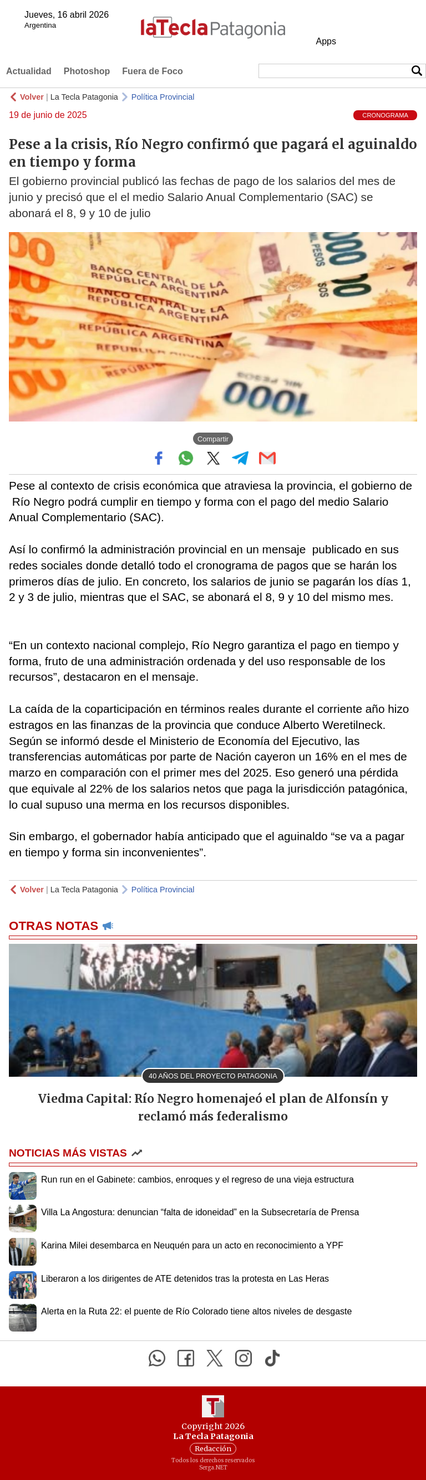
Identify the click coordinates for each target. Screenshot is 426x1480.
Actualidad (29, 71)
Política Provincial (163, 96)
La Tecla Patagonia (84, 96)
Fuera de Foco (152, 71)
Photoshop (87, 71)
